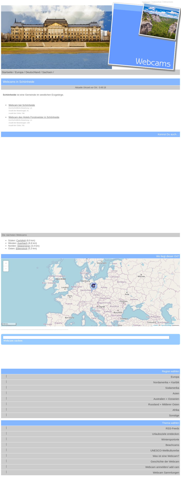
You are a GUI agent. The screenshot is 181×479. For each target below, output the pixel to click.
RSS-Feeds (172, 428)
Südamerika (172, 387)
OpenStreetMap (166, 325)
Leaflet (155, 325)
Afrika (176, 410)
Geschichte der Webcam (165, 461)
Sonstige (174, 415)
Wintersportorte (170, 439)
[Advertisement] (90, 182)
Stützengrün (23, 245)
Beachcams (172, 445)
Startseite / (8, 72)
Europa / (20, 72)
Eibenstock (21, 248)
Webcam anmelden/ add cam (162, 467)
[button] (93, 286)
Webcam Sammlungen (166, 472)
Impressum (146, 2)
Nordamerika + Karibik (166, 382)
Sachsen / (48, 72)
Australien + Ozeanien (166, 399)
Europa (175, 376)
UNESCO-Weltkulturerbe (164, 450)
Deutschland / (34, 72)
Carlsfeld (21, 240)
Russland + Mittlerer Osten (163, 404)
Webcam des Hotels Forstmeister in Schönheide (34, 117)
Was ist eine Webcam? (166, 456)
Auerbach (22, 243)
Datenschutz (156, 2)
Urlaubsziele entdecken (165, 434)
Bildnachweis (168, 2)
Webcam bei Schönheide (22, 105)
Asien (176, 393)
